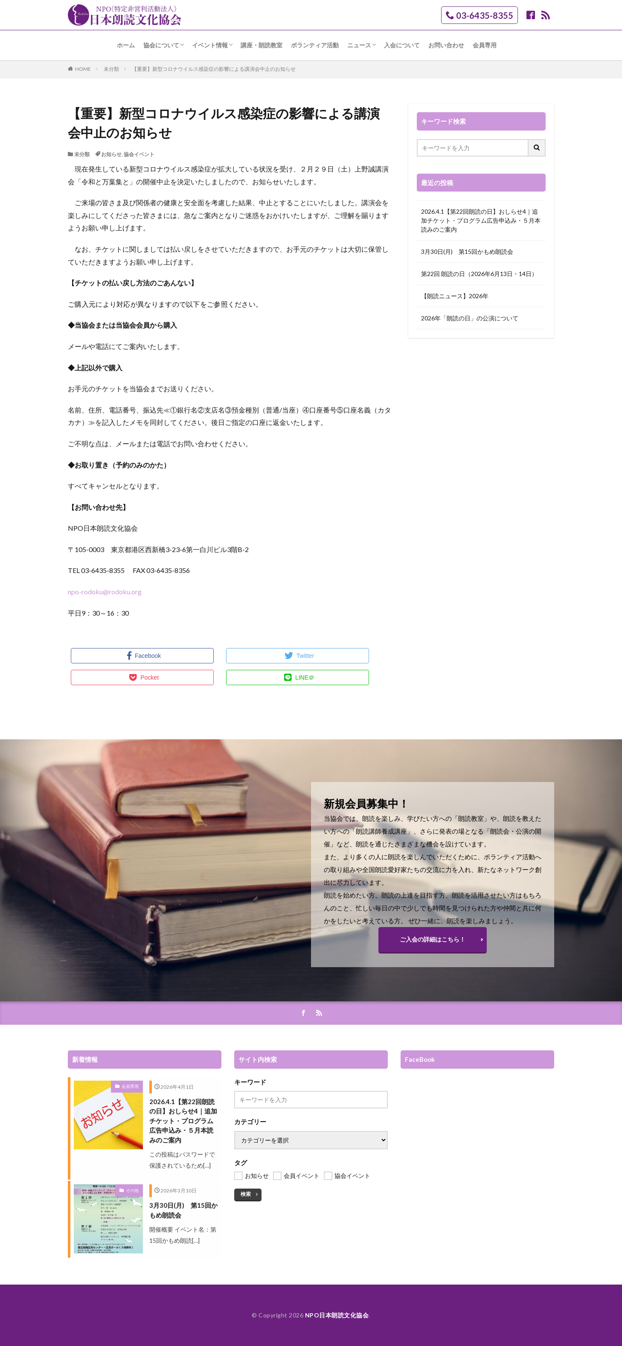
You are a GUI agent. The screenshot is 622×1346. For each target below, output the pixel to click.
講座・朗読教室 (261, 45)
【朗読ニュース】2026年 (454, 295)
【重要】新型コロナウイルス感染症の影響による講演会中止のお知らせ (214, 69)
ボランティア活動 (315, 45)
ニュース (359, 45)
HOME (83, 69)
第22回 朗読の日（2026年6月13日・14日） (479, 273)
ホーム (126, 45)
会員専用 (485, 45)
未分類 (111, 69)
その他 (132, 1190)
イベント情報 (210, 45)
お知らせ (111, 154)
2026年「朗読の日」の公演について (469, 318)
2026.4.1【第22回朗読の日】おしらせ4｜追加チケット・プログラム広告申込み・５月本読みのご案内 (481, 220)
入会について (402, 45)
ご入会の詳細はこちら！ (432, 939)
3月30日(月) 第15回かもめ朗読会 (467, 251)
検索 (246, 1194)
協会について (161, 45)
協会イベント (139, 154)
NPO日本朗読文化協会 (337, 1315)
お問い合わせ (446, 45)
